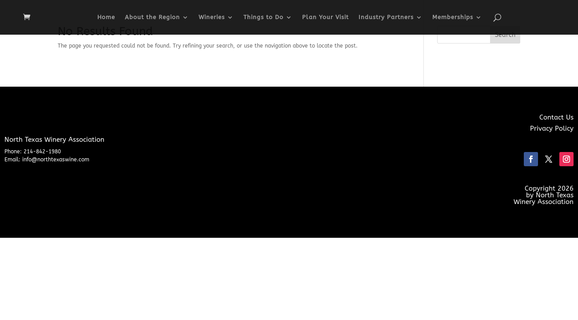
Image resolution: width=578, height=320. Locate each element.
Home (106, 17)
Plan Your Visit (325, 17)
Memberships (452, 17)
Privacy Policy (552, 128)
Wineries (212, 17)
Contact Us (556, 117)
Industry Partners (386, 17)
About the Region (152, 17)
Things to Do (263, 17)
